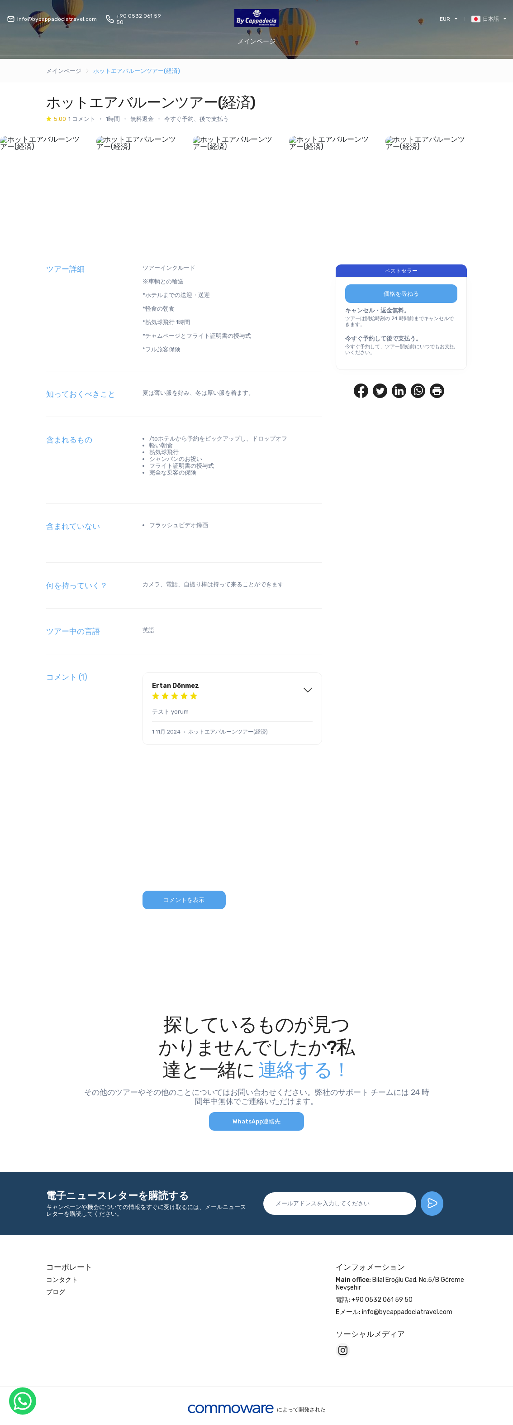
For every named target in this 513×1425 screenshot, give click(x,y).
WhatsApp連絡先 (256, 1122)
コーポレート (69, 1268)
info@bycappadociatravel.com (52, 19)
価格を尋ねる (401, 295)
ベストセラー (401, 272)
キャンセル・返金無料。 (377, 311)
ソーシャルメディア (370, 1335)
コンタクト (62, 1281)
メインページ (257, 41)
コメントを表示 (183, 901)
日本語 (485, 19)
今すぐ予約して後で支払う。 (383, 339)
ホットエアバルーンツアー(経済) (136, 70)
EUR (445, 19)
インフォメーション (370, 1268)
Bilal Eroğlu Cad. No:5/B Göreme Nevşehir (400, 1285)
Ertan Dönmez (175, 687)
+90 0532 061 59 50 (133, 19)
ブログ (55, 1293)
